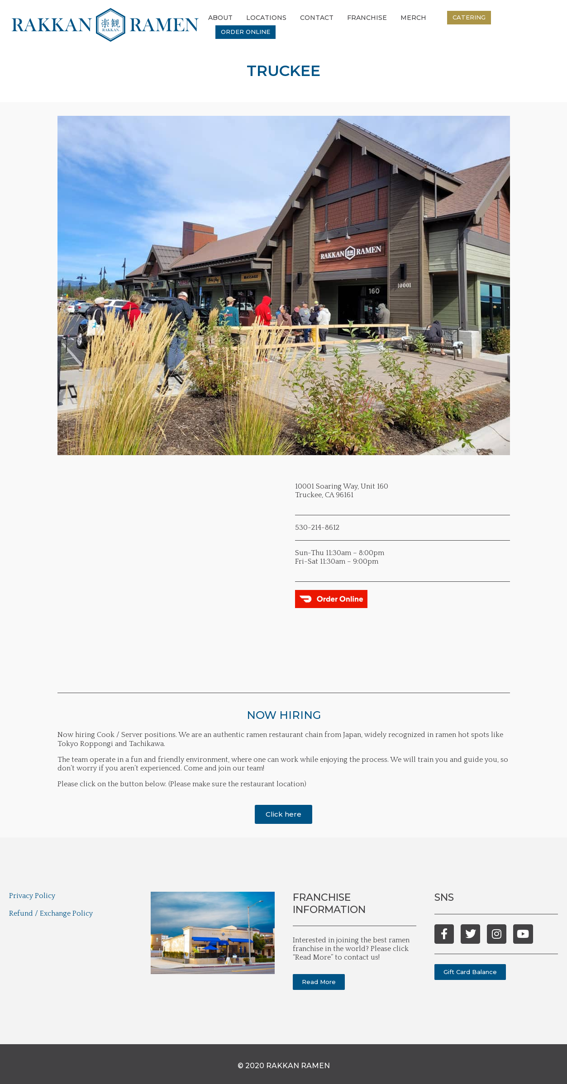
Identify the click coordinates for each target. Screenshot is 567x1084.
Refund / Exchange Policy (51, 913)
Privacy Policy (32, 896)
